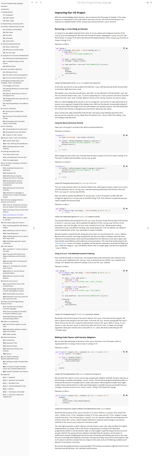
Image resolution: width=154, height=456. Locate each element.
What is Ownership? (11, 47)
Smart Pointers (7, 246)
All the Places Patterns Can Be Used (14, 325)
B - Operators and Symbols (13, 380)
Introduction (5, 9)
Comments (8, 38)
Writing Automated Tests (10, 151)
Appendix (5, 374)
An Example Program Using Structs (13, 62)
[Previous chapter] (33, 228)
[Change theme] (36, 2)
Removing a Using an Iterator (71, 29)
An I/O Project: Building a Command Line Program (14, 164)
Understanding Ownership (10, 44)
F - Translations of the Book (13, 392)
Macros (7, 354)
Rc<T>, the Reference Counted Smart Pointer (14, 267)
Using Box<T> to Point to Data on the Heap (15, 250)
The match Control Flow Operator (15, 75)
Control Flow (8, 41)
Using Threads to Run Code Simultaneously (13, 285)
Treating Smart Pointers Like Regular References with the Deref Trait (14, 256)
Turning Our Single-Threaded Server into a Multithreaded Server (14, 368)
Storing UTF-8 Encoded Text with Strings (15, 117)
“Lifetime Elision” (61, 243)
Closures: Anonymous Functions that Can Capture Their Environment (15, 206)
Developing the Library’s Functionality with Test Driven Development (12, 183)
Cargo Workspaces (11, 233)
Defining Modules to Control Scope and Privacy (15, 90)
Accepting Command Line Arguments (13, 169)
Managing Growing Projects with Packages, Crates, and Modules (12, 82)
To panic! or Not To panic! (13, 135)
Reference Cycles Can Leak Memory (13, 277)
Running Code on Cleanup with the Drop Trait (15, 262)
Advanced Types (10, 346)
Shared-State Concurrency (13, 294)
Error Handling (6, 126)
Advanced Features (8, 337)
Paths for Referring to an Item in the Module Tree (15, 95)
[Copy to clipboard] (124, 48)
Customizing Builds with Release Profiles (15, 227)
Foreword (4, 6)
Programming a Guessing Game (12, 24)
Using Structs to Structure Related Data (14, 55)
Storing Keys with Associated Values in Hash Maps (14, 122)
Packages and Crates (11, 86)
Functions (7, 35)
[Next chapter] (148, 228)
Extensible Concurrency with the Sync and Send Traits (15, 298)
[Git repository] (151, 2)
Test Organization (10, 160)
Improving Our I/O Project (13, 215)
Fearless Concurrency (9, 281)
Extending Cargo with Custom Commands (14, 242)
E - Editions (8, 389)
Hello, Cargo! (8, 21)
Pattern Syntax (9, 334)
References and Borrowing (13, 50)
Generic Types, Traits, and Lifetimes (14, 138)
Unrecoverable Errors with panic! (15, 129)
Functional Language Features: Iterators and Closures (12, 201)
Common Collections (8, 108)
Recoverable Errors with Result (14, 132)
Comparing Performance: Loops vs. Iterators (15, 219)
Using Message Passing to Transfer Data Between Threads (13, 290)
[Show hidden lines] (126, 48)
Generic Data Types (11, 141)
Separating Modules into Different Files (15, 104)
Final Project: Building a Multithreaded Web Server (10, 358)
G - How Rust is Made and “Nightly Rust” (13, 396)
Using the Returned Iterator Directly (69, 123)
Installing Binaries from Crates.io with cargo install (15, 237)
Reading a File (9, 173)
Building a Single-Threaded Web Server (15, 363)
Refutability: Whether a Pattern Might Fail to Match (15, 330)
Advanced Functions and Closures (13, 350)
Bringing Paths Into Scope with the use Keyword (15, 100)
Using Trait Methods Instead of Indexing (74, 253)
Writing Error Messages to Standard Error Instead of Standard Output (14, 195)
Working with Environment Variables (13, 189)
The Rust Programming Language (12, 3)
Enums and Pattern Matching (11, 69)
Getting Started (7, 12)
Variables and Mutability (12, 29)
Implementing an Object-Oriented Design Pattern (13, 318)
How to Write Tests (11, 154)
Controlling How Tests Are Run (15, 157)
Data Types (8, 32)
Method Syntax (9, 66)
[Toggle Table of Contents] (32, 2)
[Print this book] (148, 2)
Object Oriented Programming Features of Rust (12, 303)
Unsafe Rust (8, 340)
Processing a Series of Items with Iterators (15, 211)
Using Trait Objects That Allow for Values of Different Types (14, 313)
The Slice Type (9, 53)
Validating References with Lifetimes (13, 148)
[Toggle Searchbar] (41, 2)
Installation (8, 15)
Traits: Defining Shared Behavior (15, 144)
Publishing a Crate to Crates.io (14, 230)
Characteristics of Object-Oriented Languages (13, 308)
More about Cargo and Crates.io (12, 223)
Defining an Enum (10, 72)
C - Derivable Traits (11, 383)
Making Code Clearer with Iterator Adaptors (75, 337)
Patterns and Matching (9, 321)
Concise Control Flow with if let (14, 78)
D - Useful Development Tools (14, 386)
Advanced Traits (10, 343)
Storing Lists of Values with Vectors (13, 112)
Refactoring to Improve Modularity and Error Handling (13, 177)
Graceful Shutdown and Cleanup (15, 371)
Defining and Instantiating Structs (15, 58)
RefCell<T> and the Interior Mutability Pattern (13, 272)
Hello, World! (8, 18)
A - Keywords (9, 377)
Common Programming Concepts (12, 26)
